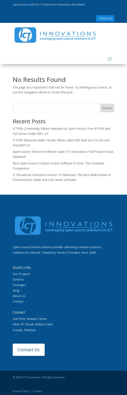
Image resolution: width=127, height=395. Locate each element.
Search (107, 108)
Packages (19, 285)
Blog (16, 290)
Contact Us (105, 18)
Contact (18, 301)
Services (18, 279)
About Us (19, 296)
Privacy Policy (21, 391)
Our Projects (21, 274)
